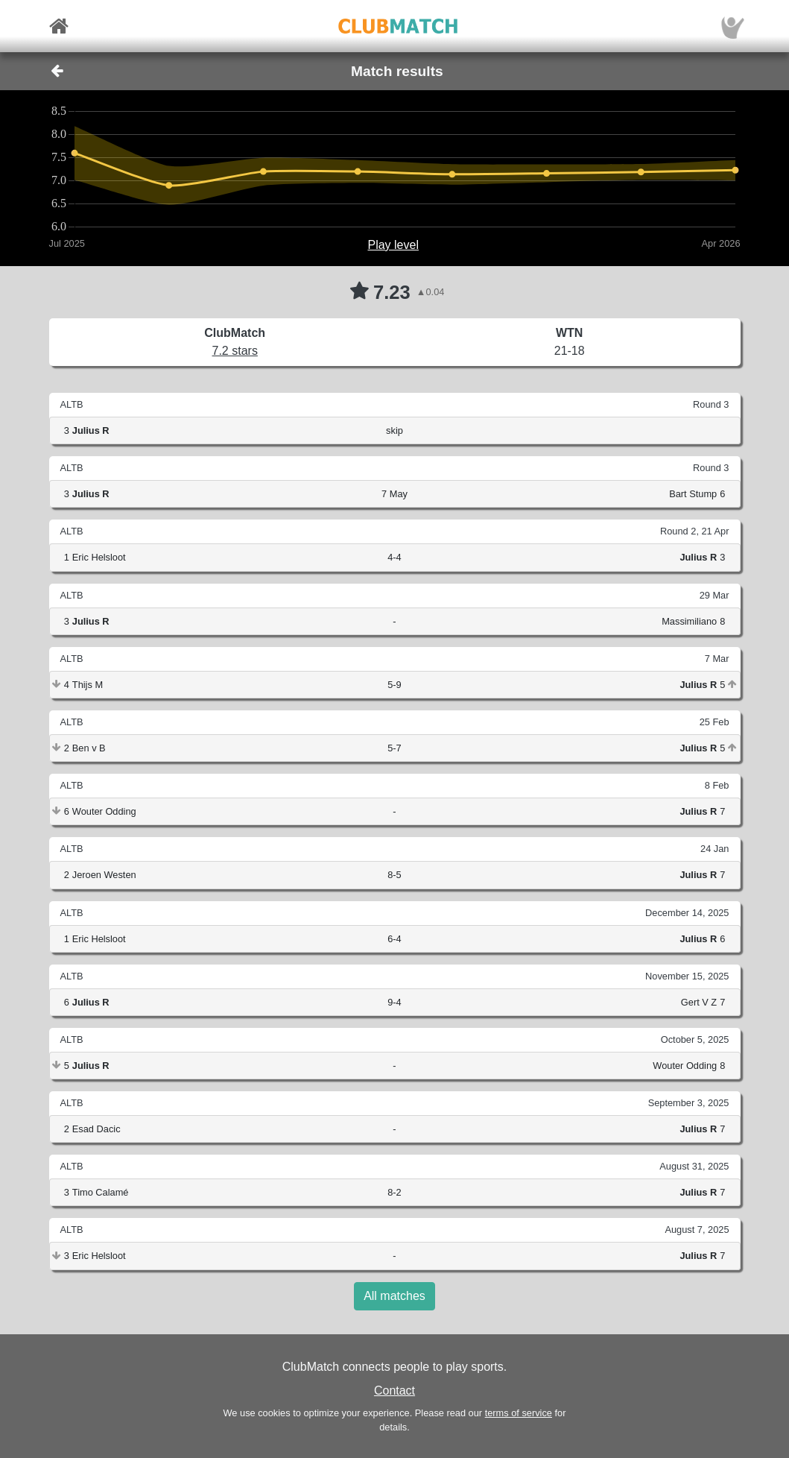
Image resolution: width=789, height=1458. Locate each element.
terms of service (518, 1412)
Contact (394, 1390)
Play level (392, 245)
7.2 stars (235, 350)
